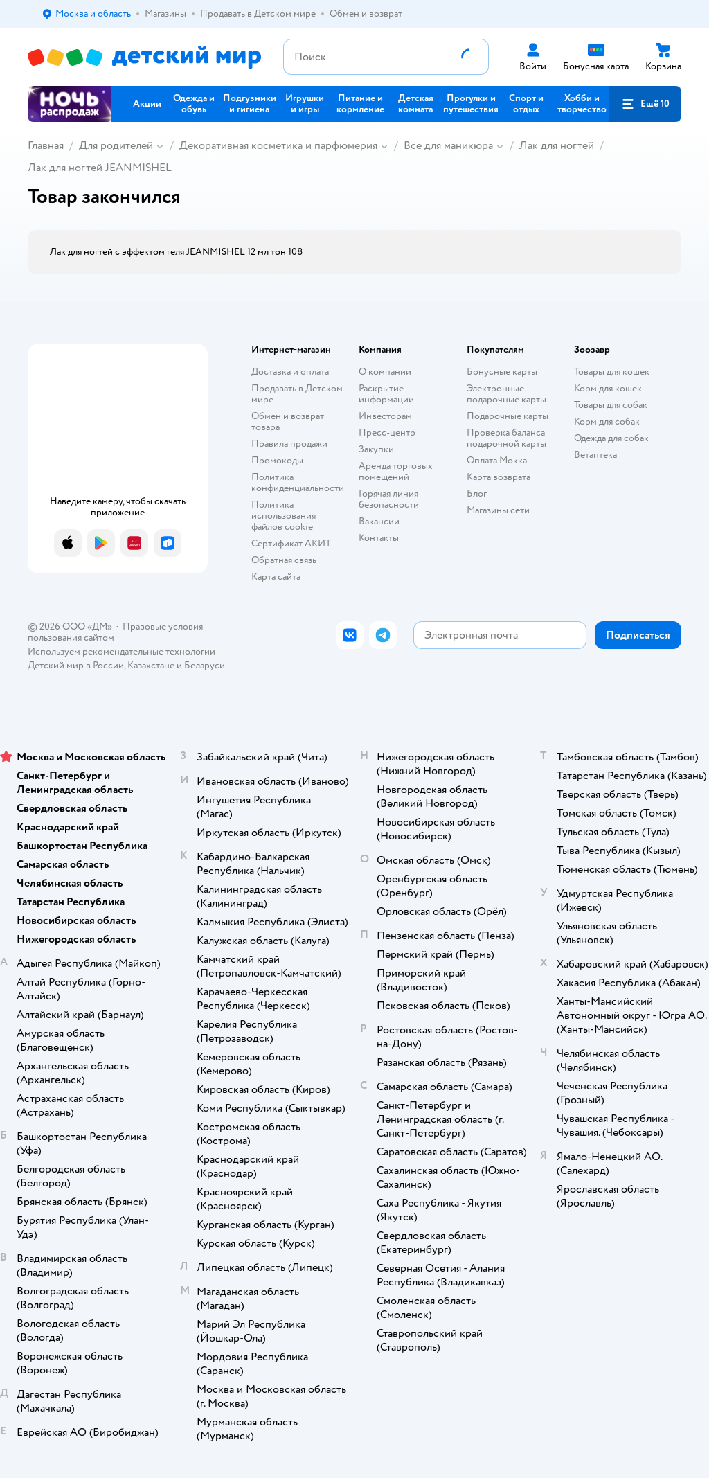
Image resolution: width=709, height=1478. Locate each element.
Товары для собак (610, 405)
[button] (645, 104)
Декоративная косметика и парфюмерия (278, 145)
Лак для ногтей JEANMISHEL (100, 168)
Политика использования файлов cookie (283, 516)
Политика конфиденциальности (297, 482)
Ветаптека (595, 455)
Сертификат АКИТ (291, 543)
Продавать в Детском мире (297, 393)
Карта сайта (275, 576)
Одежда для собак (611, 438)
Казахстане (150, 665)
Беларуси (204, 665)
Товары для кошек (611, 371)
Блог (477, 493)
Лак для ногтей (556, 145)
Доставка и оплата (290, 371)
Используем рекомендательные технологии (121, 651)
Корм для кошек (608, 388)
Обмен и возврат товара (287, 421)
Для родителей (116, 145)
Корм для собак (607, 421)
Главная (46, 145)
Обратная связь (283, 560)
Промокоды (277, 460)
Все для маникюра (448, 145)
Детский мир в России (76, 665)
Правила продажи (289, 443)
